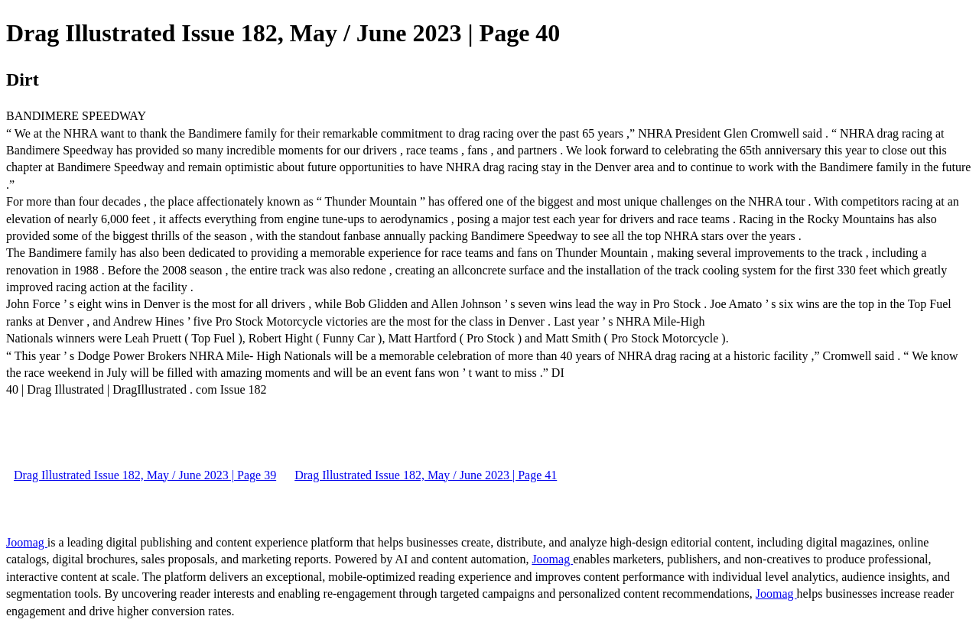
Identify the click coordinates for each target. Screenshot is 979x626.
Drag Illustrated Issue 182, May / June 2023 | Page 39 (145, 475)
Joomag (26, 542)
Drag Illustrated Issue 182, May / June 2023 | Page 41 (425, 475)
